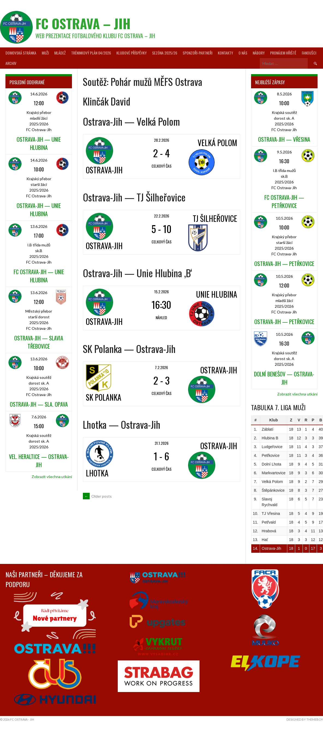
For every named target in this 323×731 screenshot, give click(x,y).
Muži (45, 53)
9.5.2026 (284, 152)
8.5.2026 (284, 94)
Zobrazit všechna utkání (52, 476)
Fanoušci (309, 53)
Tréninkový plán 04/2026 (91, 53)
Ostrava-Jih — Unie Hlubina (39, 143)
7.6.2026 (38, 417)
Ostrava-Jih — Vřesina (284, 139)
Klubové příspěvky (131, 53)
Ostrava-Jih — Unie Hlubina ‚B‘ (137, 272)
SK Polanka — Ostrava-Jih (129, 348)
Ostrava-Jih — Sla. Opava (39, 404)
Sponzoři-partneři (197, 53)
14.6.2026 (38, 94)
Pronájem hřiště (283, 53)
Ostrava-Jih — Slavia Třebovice (38, 342)
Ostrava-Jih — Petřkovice (284, 263)
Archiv (10, 63)
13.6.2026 (38, 226)
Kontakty (225, 53)
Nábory (259, 53)
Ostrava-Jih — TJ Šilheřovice (134, 197)
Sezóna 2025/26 (164, 53)
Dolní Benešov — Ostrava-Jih (284, 378)
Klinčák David (106, 101)
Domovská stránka (20, 53)
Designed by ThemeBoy (304, 719)
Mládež (60, 53)
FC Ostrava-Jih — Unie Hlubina (39, 276)
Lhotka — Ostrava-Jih (121, 424)
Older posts (97, 496)
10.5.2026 (284, 218)
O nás (243, 53)
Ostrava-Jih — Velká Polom (131, 121)
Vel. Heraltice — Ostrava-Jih (39, 460)
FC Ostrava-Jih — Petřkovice (284, 201)
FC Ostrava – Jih (83, 23)
